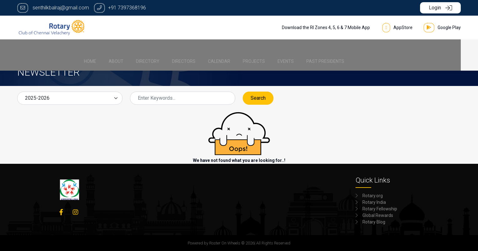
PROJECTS (279, 48)
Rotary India (374, 202)
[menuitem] (115, 48)
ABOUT (141, 48)
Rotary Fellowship (379, 208)
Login (440, 8)
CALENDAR (244, 48)
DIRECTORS (209, 48)
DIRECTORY (172, 48)
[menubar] (239, 48)
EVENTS (311, 48)
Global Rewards (377, 215)
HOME (115, 48)
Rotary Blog (373, 221)
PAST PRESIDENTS (350, 48)
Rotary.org (372, 195)
